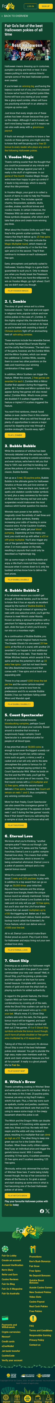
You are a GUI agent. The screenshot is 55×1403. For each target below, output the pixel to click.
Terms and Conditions (40, 1330)
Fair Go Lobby (9, 1255)
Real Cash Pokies (38, 1306)
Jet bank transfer (11, 1351)
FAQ (31, 1325)
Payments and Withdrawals (9, 1326)
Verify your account (12, 1360)
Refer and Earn (10, 1274)
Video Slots (35, 1297)
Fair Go (16, 1065)
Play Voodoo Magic (18, 291)
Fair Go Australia (11, 1293)
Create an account (11, 1260)
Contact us (34, 1344)
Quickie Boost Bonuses (36, 1281)
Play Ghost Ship (16, 1071)
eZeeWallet (8, 1346)
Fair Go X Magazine (12, 1288)
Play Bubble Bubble (18, 580)
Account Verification (12, 1265)
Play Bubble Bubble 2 (19, 704)
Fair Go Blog (8, 1284)
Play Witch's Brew (17, 1195)
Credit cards (8, 1341)
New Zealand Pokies (40, 1292)
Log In (30, 6)
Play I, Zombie (15, 435)
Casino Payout (36, 1301)
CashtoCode (8, 1355)
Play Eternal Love (18, 950)
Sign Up (46, 6)
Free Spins (35, 1270)
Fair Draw (34, 1266)
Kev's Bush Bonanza (39, 1261)
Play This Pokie (16, 825)
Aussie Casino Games (40, 1287)
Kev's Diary (7, 1269)
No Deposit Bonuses (39, 1275)
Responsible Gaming (40, 1335)
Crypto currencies (11, 1332)
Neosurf (6, 1336)
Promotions (35, 1256)
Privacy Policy (36, 1340)
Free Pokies (35, 1311)
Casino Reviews (10, 1279)
